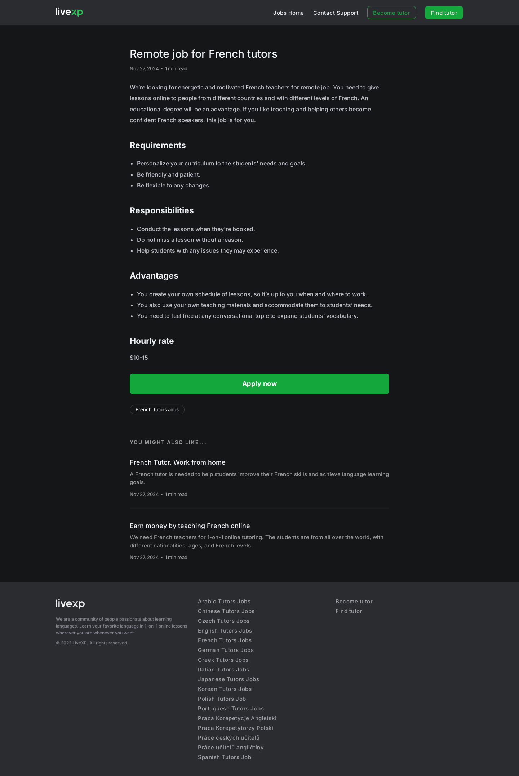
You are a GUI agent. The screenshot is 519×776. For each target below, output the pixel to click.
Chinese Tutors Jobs (226, 611)
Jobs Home (288, 12)
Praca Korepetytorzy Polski (235, 728)
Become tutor (391, 12)
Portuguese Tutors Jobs (231, 708)
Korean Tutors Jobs (225, 689)
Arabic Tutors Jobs (224, 601)
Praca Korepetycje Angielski (237, 718)
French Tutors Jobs (157, 409)
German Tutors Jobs (226, 650)
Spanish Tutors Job (224, 757)
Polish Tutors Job (222, 698)
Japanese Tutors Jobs (228, 679)
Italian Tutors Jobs (223, 669)
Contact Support (336, 12)
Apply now (259, 383)
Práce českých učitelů (229, 737)
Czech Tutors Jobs (224, 621)
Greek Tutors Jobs (223, 659)
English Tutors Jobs (225, 630)
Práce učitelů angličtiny (231, 747)
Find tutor (444, 12)
